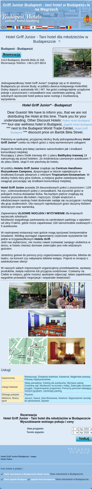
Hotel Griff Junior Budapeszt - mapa (18, 456)
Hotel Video (6, 459)
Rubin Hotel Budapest (76, 120)
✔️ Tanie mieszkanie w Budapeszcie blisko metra (25, 474)
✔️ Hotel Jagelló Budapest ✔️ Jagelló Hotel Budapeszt (28, 479)
